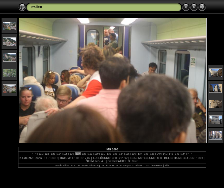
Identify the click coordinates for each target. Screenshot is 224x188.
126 (71, 153)
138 (146, 153)
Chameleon (156, 165)
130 (96, 153)
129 (90, 153)
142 (171, 153)
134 (121, 153)
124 (59, 153)
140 (158, 153)
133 (115, 153)
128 (84, 153)
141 (165, 153)
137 (140, 153)
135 (127, 153)
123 (53, 153)
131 (102, 153)
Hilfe (166, 165)
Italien (36, 7)
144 (183, 153)
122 (46, 153)
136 (133, 153)
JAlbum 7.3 (140, 165)
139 (152, 153)
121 (40, 153)
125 (65, 153)
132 (109, 153)
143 (177, 153)
